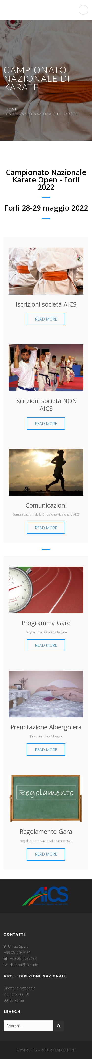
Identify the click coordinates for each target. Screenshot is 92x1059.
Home (11, 109)
